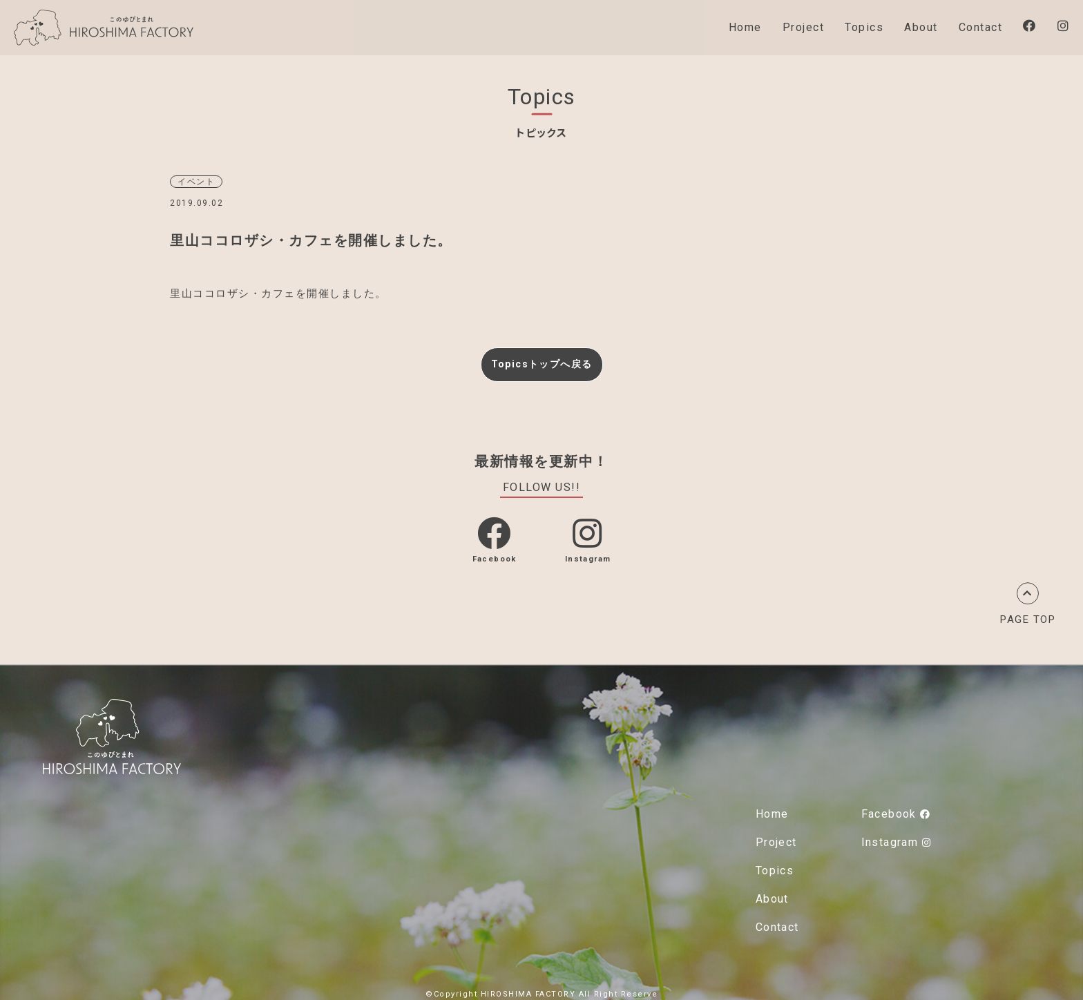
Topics (864, 27)
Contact (981, 27)
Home (745, 27)
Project (804, 27)
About (921, 27)
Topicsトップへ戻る (541, 362)
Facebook (896, 810)
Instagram (896, 838)
